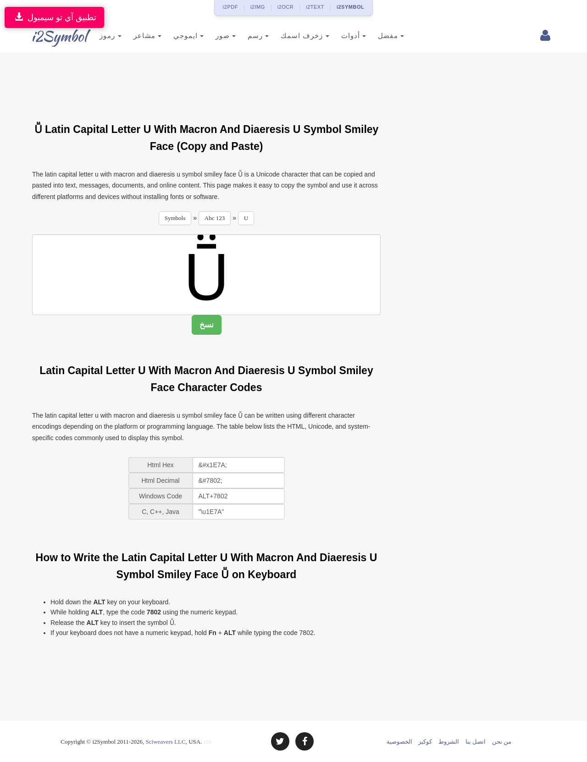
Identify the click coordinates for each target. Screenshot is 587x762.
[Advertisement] (206, 82)
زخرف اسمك (294, 35)
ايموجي (177, 35)
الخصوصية (399, 741)
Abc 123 (215, 218)
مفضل (379, 35)
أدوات (342, 35)
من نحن (501, 741)
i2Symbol (50, 36)
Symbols (175, 218)
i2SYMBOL (350, 7)
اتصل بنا (475, 741)
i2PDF (230, 7)
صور (215, 35)
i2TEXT (315, 7)
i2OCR (285, 7)
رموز (99, 35)
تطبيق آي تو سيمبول (54, 17)
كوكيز (425, 741)
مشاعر (136, 35)
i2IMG (257, 7)
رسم (247, 35)
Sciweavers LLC (166, 741)
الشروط (448, 741)
